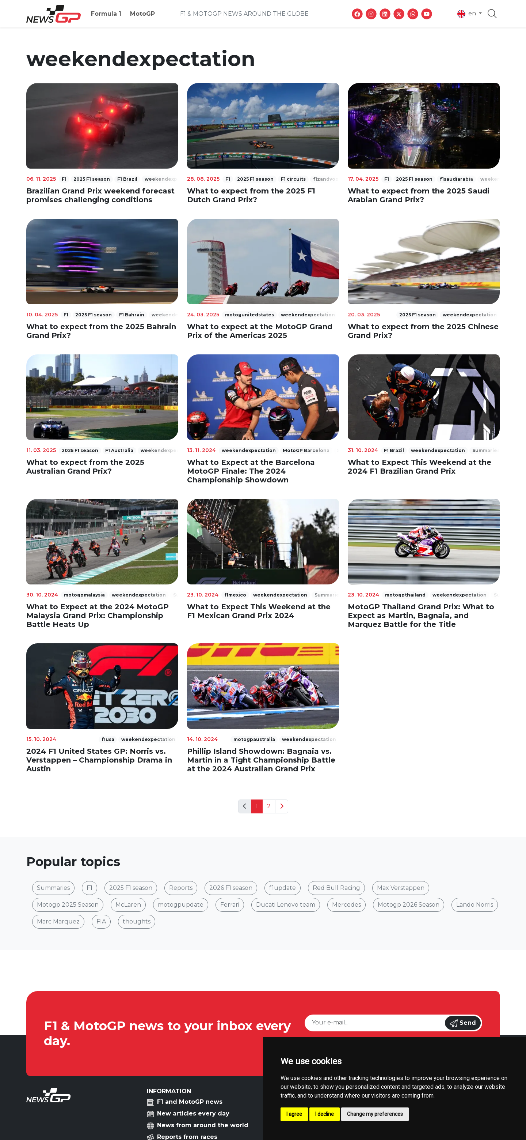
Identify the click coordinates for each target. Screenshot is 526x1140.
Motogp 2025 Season (68, 904)
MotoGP (142, 13)
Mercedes (346, 904)
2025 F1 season (130, 887)
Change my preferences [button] (375, 1114)
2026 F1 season (230, 887)
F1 (89, 887)
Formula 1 (106, 13)
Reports (181, 887)
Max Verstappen (400, 887)
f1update (282, 887)
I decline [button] (324, 1114)
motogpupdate (180, 904)
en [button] (467, 14)
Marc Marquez (58, 921)
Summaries (53, 887)
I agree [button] (294, 1114)
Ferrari (229, 904)
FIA (101, 921)
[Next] (281, 806)
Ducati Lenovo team (285, 904)
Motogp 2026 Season (408, 904)
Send (463, 1023)
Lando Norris (474, 904)
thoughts (136, 921)
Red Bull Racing (336, 887)
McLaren (128, 904)
